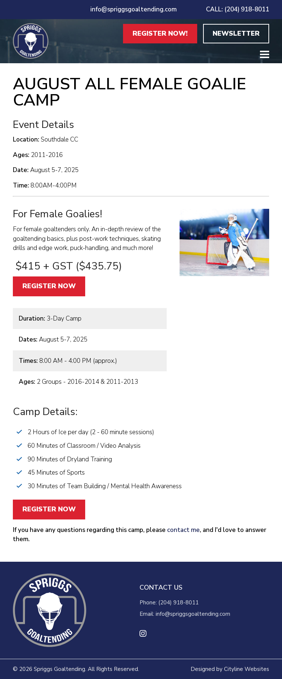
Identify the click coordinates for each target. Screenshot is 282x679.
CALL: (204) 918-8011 (237, 9)
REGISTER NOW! (160, 33)
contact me (183, 530)
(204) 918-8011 (178, 602)
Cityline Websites (246, 669)
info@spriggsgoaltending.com (133, 9)
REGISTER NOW (49, 286)
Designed (203, 669)
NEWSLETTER (236, 33)
